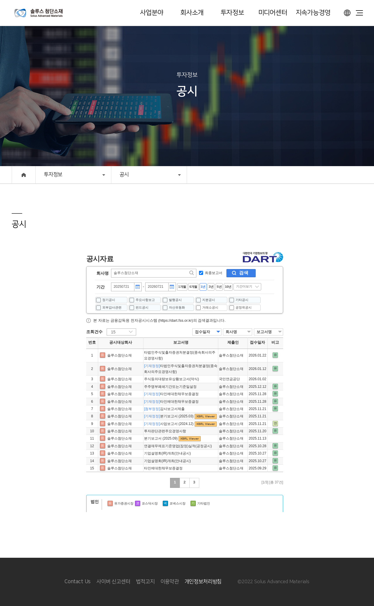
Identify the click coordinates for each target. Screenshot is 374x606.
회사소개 (191, 12)
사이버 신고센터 (113, 582)
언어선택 (347, 13)
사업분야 (151, 12)
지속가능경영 (313, 12)
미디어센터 (272, 12)
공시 (124, 175)
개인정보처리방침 (203, 582)
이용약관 (169, 582)
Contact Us (78, 582)
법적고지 (145, 582)
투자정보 (232, 12)
